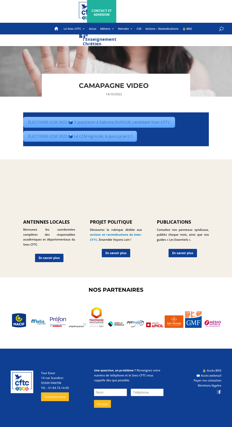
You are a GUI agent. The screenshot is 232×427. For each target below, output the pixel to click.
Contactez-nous (55, 397)
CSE (139, 31)
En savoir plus (49, 258)
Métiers (105, 31)
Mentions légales (209, 385)
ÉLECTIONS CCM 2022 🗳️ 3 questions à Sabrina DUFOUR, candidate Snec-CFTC (99, 122)
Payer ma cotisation (207, 380)
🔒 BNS (187, 31)
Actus (92, 31)
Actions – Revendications (161, 31)
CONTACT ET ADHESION (194, 13)
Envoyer (102, 404)
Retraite (123, 31)
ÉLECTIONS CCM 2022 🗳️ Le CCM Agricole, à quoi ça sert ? (80, 136)
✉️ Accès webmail (208, 375)
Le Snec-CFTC (72, 31)
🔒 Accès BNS (211, 370)
